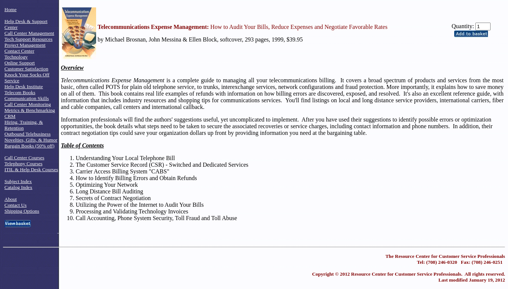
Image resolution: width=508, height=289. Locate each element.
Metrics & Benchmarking (29, 110)
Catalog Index (18, 187)
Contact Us (15, 205)
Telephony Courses (23, 163)
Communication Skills (26, 98)
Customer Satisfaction (26, 69)
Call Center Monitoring (27, 104)
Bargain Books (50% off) (29, 146)
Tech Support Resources (28, 39)
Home (10, 9)
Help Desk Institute (23, 86)
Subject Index (18, 181)
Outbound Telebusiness (27, 134)
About (10, 199)
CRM (10, 116)
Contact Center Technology (19, 54)
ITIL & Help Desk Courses (31, 169)
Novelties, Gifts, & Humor (31, 140)
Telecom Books (19, 92)
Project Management (25, 45)
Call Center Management (29, 33)
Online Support (19, 63)
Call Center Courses (24, 157)
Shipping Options (21, 211)
